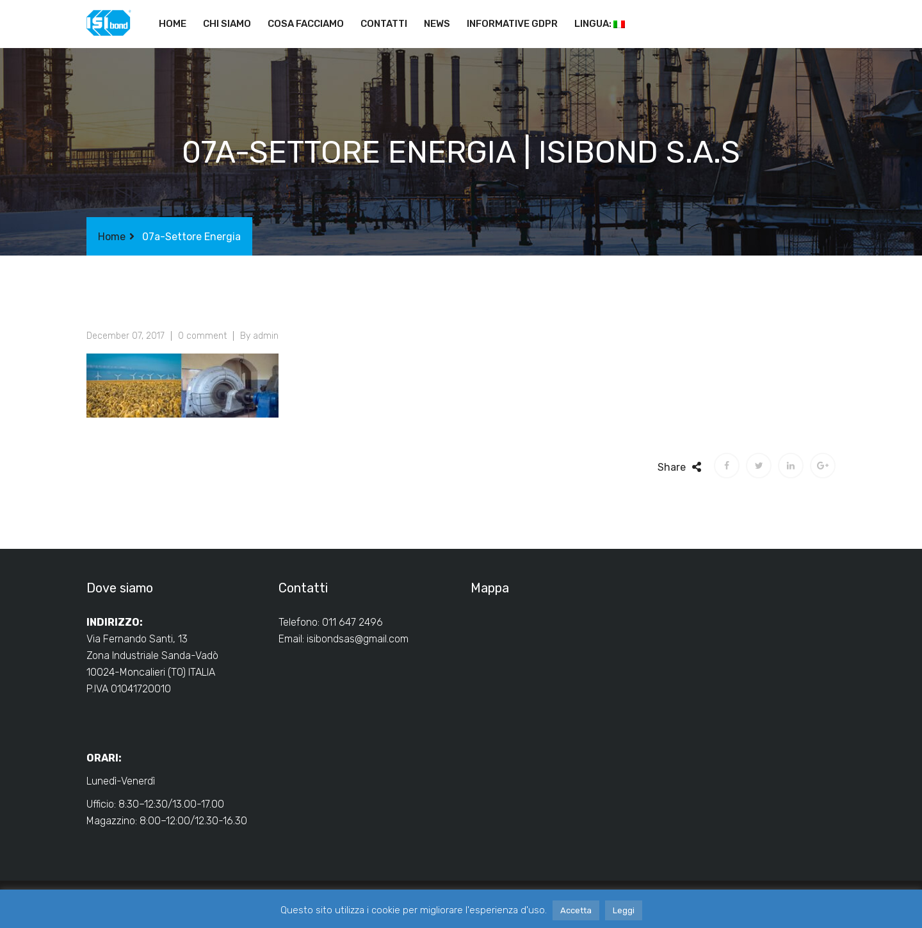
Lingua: (599, 23)
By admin (259, 335)
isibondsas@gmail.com (357, 639)
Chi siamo (227, 23)
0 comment (202, 335)
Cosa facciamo (306, 23)
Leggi (624, 910)
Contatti (383, 23)
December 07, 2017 (125, 335)
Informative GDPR (512, 23)
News (437, 23)
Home (172, 23)
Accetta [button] (576, 910)
